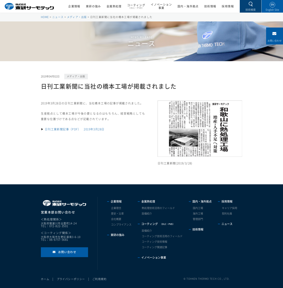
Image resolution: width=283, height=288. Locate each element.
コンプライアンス (121, 224)
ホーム (45, 279)
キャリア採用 (229, 208)
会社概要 (116, 219)
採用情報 (228, 6)
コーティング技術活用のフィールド (162, 236)
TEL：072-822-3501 (54, 226)
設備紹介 (147, 213)
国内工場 (198, 208)
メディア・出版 (76, 76)
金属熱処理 (114, 6)
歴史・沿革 (117, 213)
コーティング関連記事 (154, 247)
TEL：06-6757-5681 (54, 239)
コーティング (136, 6)
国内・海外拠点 (188, 6)
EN (272, 4)
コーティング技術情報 (154, 241)
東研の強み (93, 6)
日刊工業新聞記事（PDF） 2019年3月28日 (75, 129)
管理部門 (198, 219)
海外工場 (198, 213)
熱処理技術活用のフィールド (158, 208)
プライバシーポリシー (71, 279)
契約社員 (227, 213)
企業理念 (116, 208)
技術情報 (210, 6)
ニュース (226, 223)
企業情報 (74, 6)
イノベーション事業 (161, 6)
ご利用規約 (99, 279)
